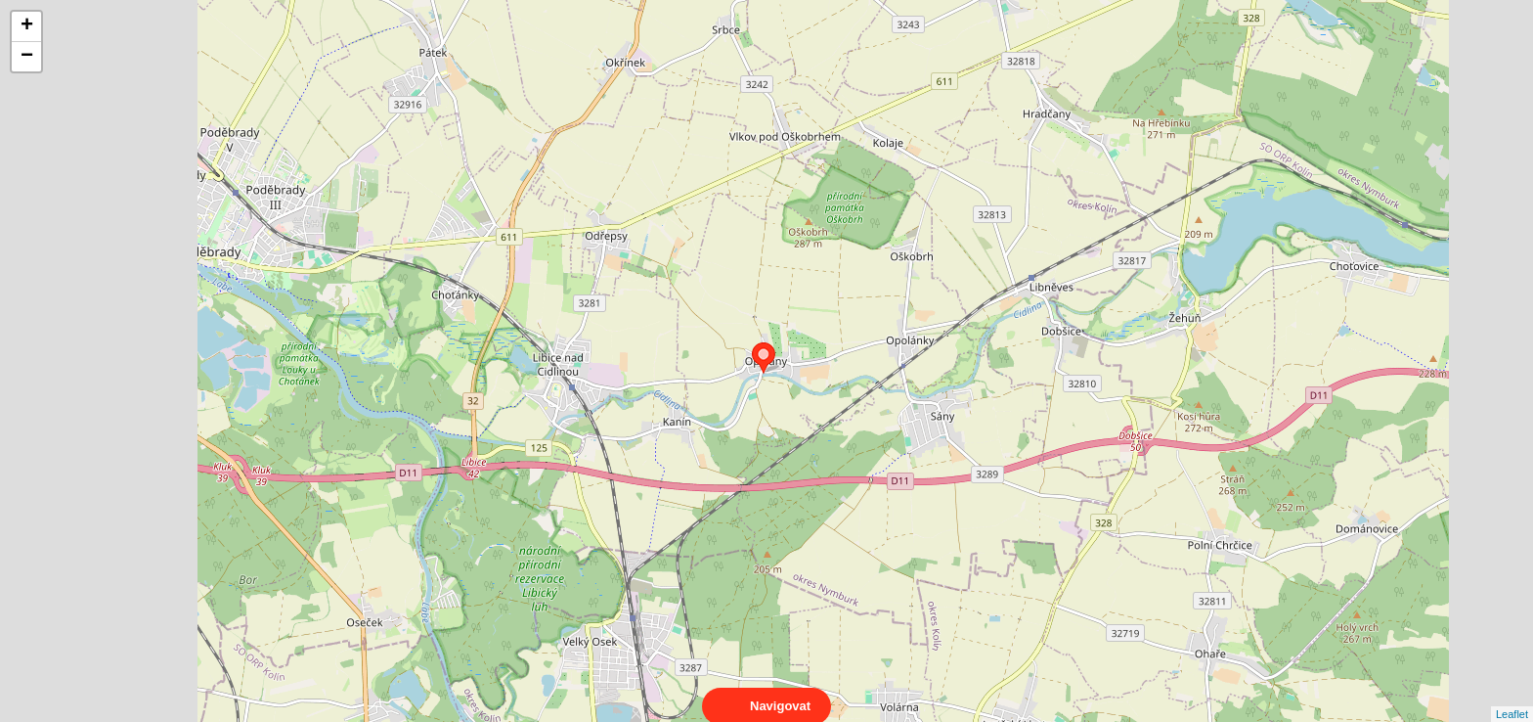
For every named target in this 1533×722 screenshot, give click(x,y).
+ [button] (27, 26)
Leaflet (1512, 696)
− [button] (27, 56)
